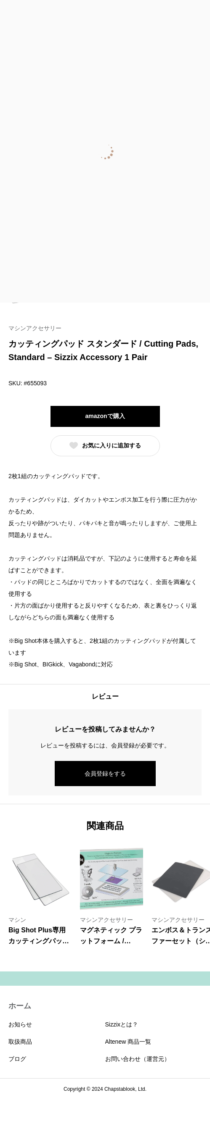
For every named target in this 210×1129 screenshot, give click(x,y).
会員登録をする (105, 773)
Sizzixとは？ (121, 1024)
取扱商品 (20, 1041)
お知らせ (20, 1024)
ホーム (19, 1006)
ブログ (17, 1058)
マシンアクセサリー (34, 328)
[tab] (105, 696)
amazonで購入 (105, 416)
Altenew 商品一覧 (128, 1041)
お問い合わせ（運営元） (137, 1058)
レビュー (105, 696)
